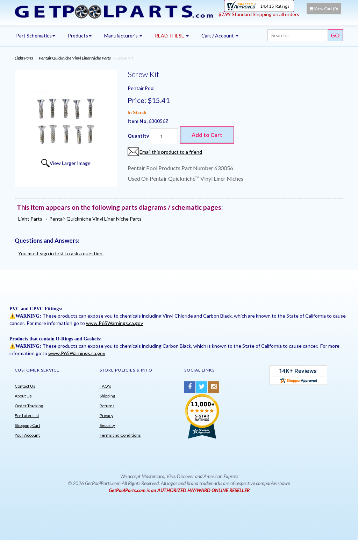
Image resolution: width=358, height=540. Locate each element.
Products (80, 36)
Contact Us (25, 386)
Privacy (106, 415)
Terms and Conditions (120, 435)
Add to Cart (207, 134)
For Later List (27, 415)
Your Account (27, 435)
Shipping (107, 396)
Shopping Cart (27, 425)
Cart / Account (219, 36)
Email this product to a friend (170, 152)
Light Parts (24, 58)
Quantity (138, 136)
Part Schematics (35, 36)
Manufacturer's (123, 36)
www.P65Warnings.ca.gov (114, 323)
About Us (23, 396)
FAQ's (105, 386)
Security (107, 425)
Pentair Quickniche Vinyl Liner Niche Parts (75, 58)
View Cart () (323, 8)
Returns (107, 405)
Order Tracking (29, 405)
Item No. (138, 121)
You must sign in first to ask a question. (60, 253)
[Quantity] (164, 136)
